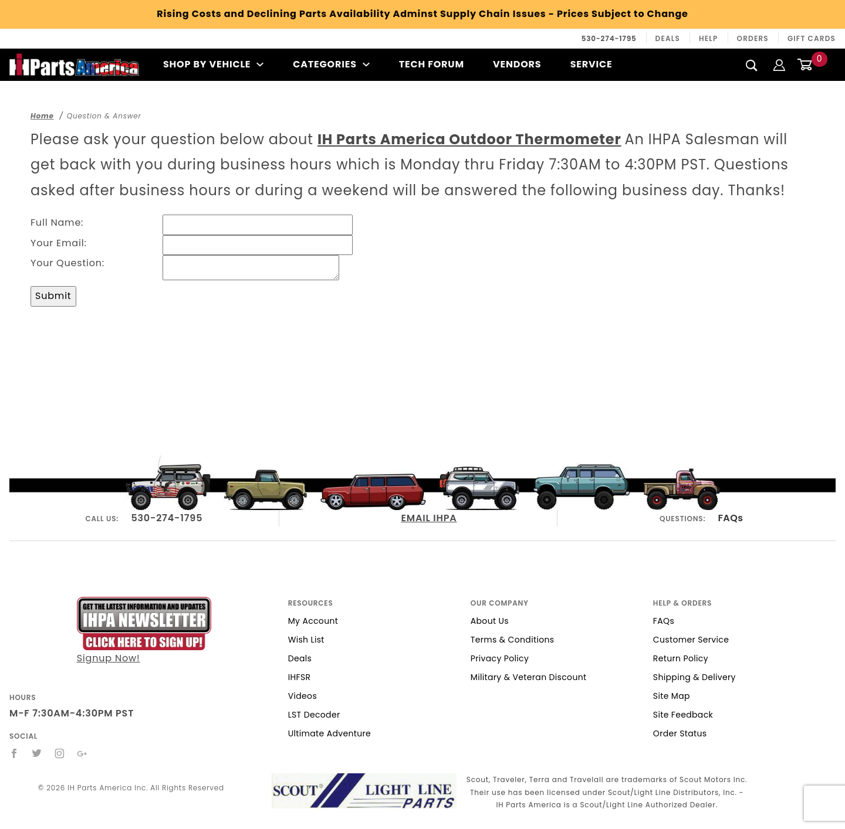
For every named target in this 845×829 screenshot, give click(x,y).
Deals (667, 38)
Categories (331, 64)
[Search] (752, 65)
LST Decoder (314, 715)
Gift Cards (811, 38)
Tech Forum (431, 64)
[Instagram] (60, 753)
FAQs (730, 518)
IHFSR (299, 677)
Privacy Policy (500, 658)
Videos (302, 696)
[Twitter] (37, 753)
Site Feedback (683, 715)
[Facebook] (14, 753)
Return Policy (680, 658)
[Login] (779, 64)
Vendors (517, 64)
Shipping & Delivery (694, 677)
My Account (313, 621)
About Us (490, 621)
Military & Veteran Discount (529, 677)
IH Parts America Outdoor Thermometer (469, 139)
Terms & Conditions (513, 639)
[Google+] (82, 753)
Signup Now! (144, 631)
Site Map (671, 696)
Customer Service (691, 639)
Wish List (306, 639)
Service (591, 64)
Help (708, 38)
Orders (753, 38)
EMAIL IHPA (429, 518)
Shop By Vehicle (213, 64)
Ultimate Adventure (329, 733)
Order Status (680, 733)
